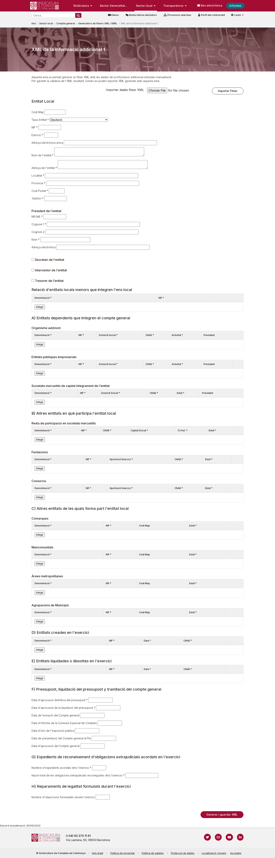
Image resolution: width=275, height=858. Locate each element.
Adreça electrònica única (47, 142)
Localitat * (38, 175)
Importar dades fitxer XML (125, 90)
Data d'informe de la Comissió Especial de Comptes (64, 723)
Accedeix (235, 853)
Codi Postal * (40, 190)
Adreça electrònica (44, 247)
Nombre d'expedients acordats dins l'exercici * (61, 767)
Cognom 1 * (39, 224)
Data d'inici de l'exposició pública (53, 730)
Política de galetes (153, 853)
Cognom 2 (38, 232)
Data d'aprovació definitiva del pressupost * (59, 700)
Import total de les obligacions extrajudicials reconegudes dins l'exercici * (78, 775)
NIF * (35, 127)
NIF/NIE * (37, 216)
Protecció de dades (182, 853)
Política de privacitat (122, 853)
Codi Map (38, 112)
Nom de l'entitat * (42, 155)
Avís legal (97, 853)
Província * (38, 183)
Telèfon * (37, 198)
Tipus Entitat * (40, 119)
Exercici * (37, 135)
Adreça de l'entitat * (44, 167)
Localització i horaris (214, 853)
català (236, 15)
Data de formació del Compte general (55, 715)
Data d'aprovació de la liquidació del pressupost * (63, 707)
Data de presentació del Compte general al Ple (61, 738)
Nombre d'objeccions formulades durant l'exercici (63, 797)
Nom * (35, 239)
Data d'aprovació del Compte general (55, 746)
